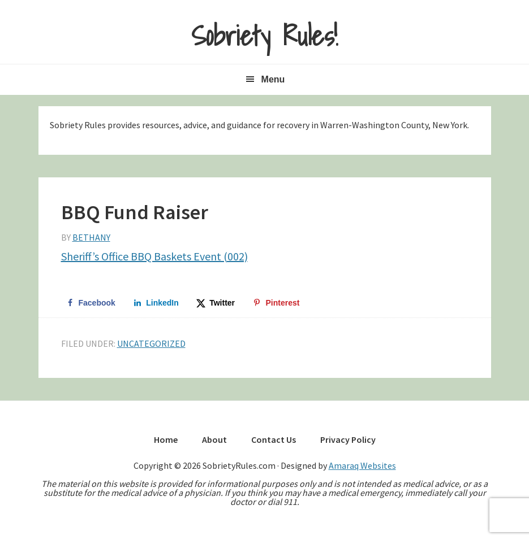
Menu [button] (273, 79)
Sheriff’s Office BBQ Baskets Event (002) (154, 256)
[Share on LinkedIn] (156, 303)
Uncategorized (151, 343)
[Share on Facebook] (91, 303)
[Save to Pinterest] (276, 303)
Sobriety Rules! (264, 36)
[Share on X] (216, 303)
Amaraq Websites (362, 465)
